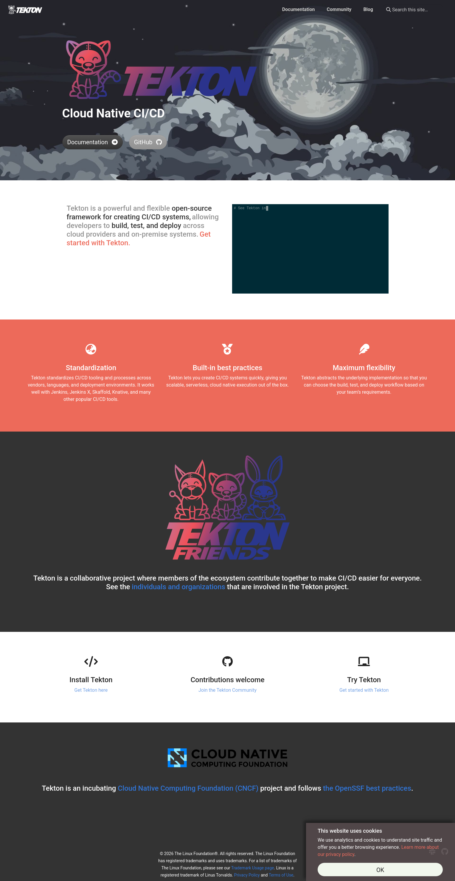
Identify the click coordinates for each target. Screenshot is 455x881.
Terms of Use (281, 875)
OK (380, 870)
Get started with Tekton (364, 690)
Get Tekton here (91, 690)
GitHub (148, 142)
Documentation (92, 142)
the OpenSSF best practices (367, 788)
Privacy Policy (247, 875)
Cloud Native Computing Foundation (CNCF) (188, 788)
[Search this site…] (413, 9)
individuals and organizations (178, 587)
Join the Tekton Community (227, 690)
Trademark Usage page (252, 868)
